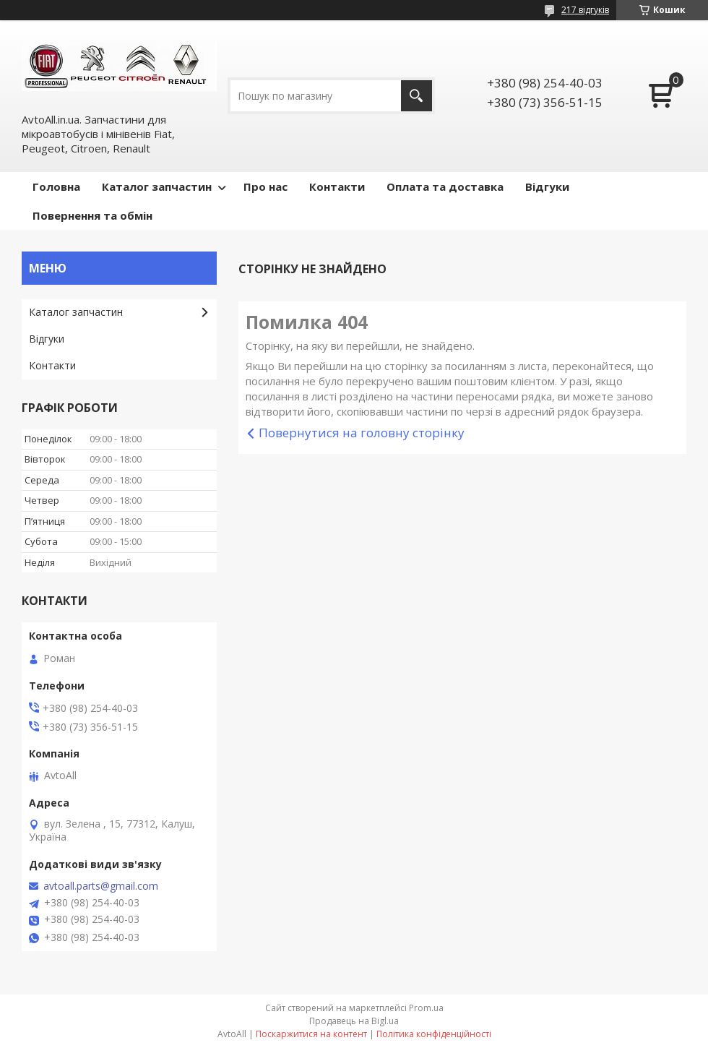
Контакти (337, 186)
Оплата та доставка (445, 186)
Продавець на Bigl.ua (354, 1021)
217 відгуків (585, 10)
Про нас (265, 186)
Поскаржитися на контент (311, 1034)
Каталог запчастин (157, 186)
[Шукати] (416, 95)
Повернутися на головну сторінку (362, 432)
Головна (56, 186)
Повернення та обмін (92, 215)
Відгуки (547, 186)
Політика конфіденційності (433, 1034)
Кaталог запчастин (76, 312)
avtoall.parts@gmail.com (100, 886)
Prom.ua (426, 1008)
